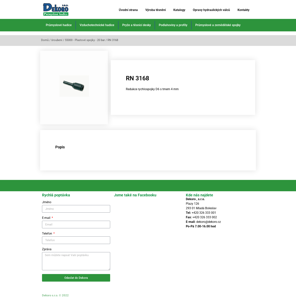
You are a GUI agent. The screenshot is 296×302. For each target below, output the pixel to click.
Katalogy (179, 10)
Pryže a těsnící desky (136, 25)
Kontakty (243, 10)
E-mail (46, 218)
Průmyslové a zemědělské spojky (218, 25)
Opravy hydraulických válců (211, 10)
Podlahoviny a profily (173, 25)
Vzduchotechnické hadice (97, 25)
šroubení (56, 40)
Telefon (47, 233)
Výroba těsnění (155, 10)
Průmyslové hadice (59, 25)
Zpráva (46, 249)
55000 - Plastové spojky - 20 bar (85, 40)
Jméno (46, 202)
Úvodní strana (128, 10)
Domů (45, 40)
